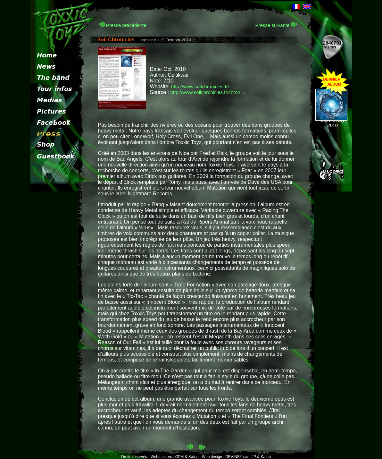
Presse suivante (276, 25)
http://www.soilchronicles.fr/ (200, 86)
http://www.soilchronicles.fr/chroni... (207, 92)
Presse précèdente (122, 25)
